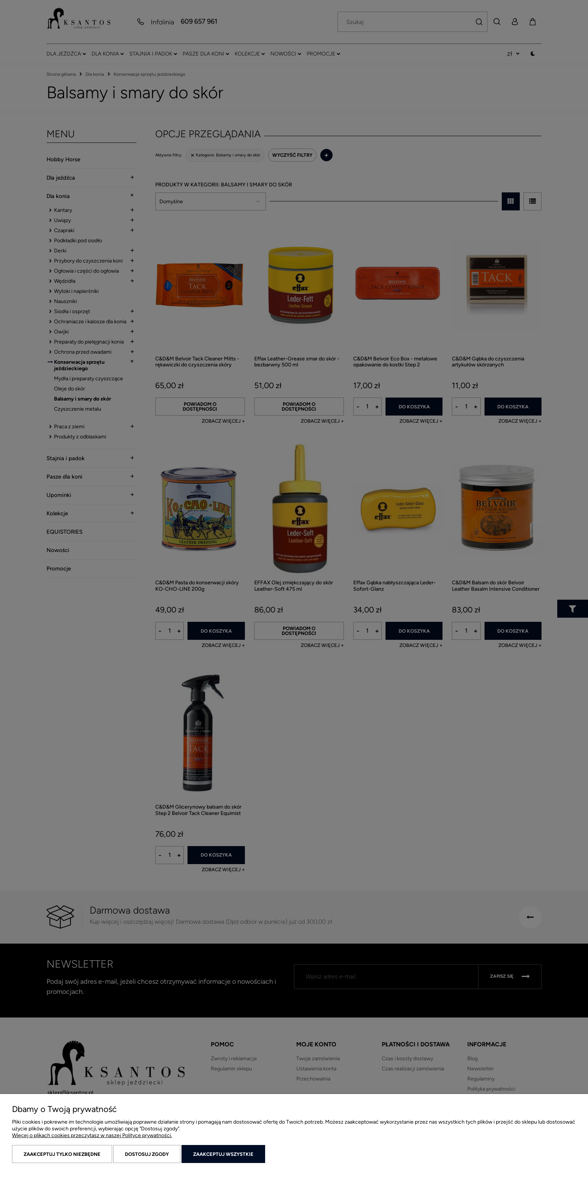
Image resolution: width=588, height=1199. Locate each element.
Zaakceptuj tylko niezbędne (62, 1154)
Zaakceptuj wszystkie (223, 1154)
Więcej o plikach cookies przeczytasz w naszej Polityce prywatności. (92, 1135)
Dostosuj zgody (147, 1154)
